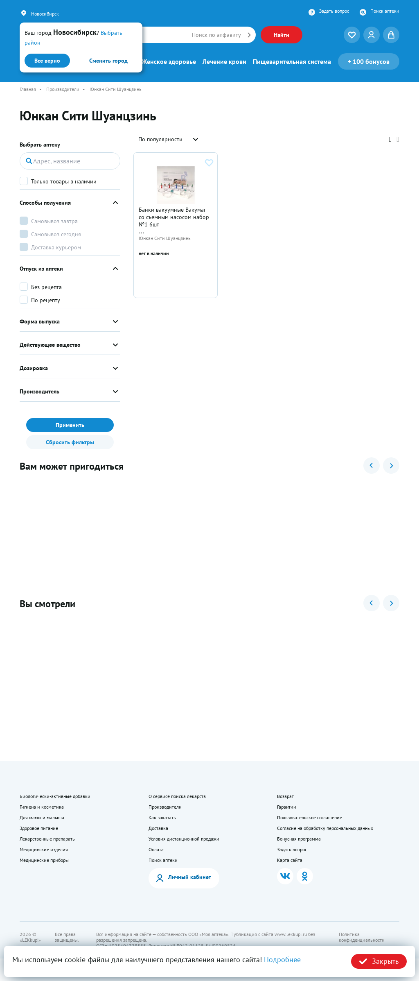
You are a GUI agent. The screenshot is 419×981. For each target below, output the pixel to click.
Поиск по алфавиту (216, 34)
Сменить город (108, 60)
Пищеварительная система (292, 61)
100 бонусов (369, 61)
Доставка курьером (56, 247)
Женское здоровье (169, 61)
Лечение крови (224, 61)
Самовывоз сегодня (56, 234)
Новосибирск (45, 14)
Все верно (47, 60)
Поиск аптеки (384, 11)
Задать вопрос (334, 11)
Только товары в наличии (64, 181)
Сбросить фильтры (70, 442)
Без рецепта (46, 287)
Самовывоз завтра (54, 221)
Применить (70, 425)
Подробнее (282, 959)
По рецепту (45, 300)
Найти (281, 34)
